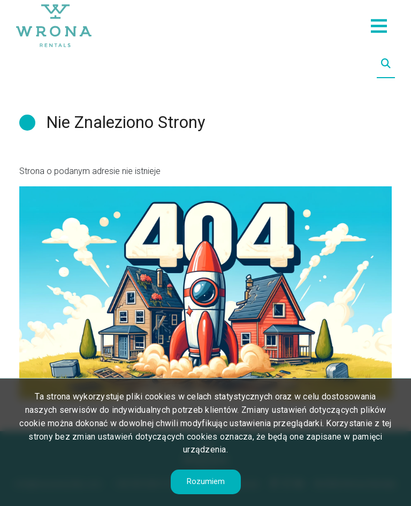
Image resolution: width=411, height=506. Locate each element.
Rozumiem (206, 481)
